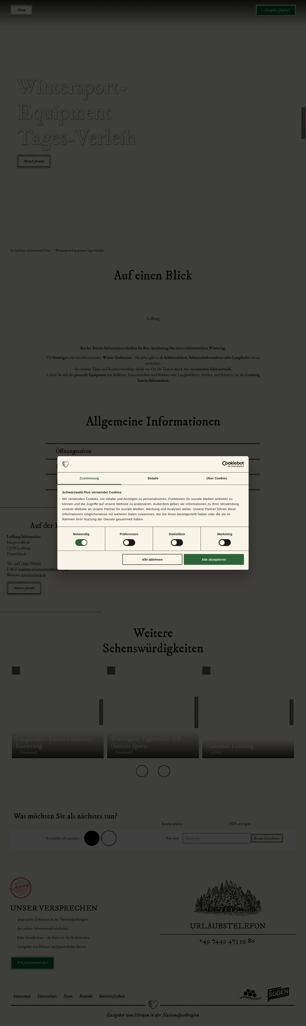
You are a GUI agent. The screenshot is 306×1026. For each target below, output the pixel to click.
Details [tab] (153, 478)
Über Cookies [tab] (216, 478)
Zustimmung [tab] (89, 478)
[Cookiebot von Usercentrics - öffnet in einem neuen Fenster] (225, 464)
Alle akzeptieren (214, 559)
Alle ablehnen (152, 559)
